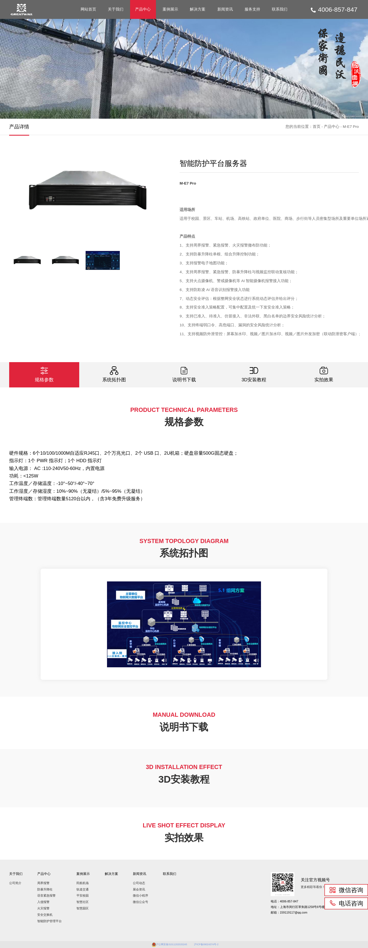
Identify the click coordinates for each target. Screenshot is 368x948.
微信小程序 (140, 895)
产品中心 (143, 9)
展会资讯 (139, 889)
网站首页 (88, 9)
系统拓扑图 (114, 374)
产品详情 (19, 127)
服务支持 (252, 9)
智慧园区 (82, 908)
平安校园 (82, 895)
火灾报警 (43, 908)
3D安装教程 (254, 374)
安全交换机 (45, 914)
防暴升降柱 (45, 889)
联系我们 (279, 9)
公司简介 (15, 883)
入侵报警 (43, 902)
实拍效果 (323, 374)
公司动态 (139, 883)
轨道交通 (82, 889)
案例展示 (170, 9)
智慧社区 (82, 902)
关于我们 (115, 9)
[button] (151, 197)
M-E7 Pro (351, 127)
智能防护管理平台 (49, 921)
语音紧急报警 (46, 895)
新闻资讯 (225, 9)
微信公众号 (140, 902)
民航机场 (82, 883)
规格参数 (44, 374)
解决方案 (197, 9)
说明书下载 (184, 374)
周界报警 (43, 883)
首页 (316, 127)
